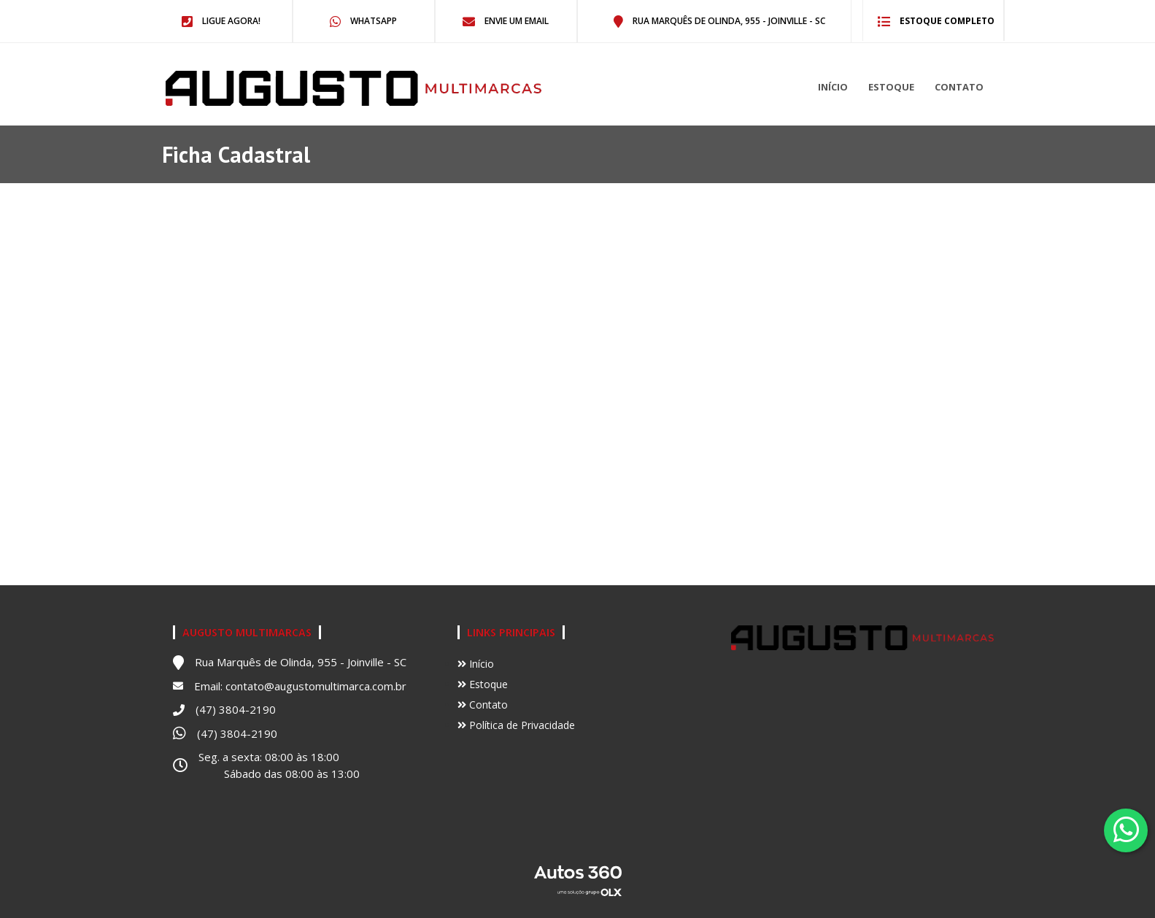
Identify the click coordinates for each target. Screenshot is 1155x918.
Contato (959, 86)
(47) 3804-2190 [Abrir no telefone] (236, 709)
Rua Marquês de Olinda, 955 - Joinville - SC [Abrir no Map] (719, 21)
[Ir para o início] (260, 88)
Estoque (891, 86)
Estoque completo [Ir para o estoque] (936, 21)
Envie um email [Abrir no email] (506, 21)
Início (833, 86)
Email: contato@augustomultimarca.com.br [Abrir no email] (300, 686)
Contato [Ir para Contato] (482, 704)
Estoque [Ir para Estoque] (482, 684)
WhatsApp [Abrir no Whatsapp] (363, 21)
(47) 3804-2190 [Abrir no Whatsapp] (237, 733)
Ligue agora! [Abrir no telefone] (221, 21)
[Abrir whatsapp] (1126, 829)
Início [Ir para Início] (475, 664)
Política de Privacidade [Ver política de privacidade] (516, 725)
